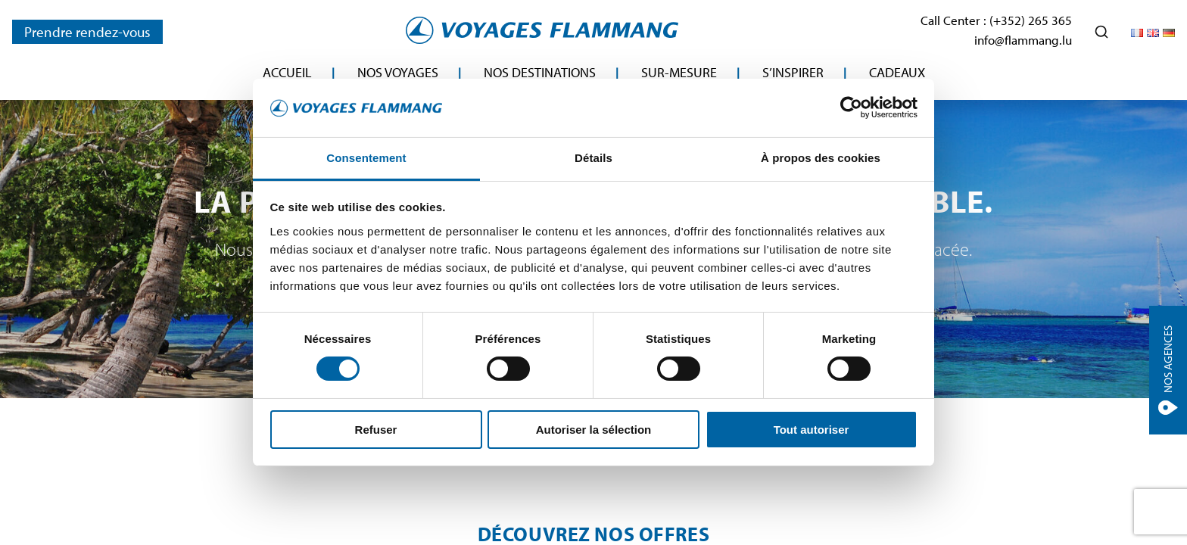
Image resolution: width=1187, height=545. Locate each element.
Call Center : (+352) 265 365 (996, 20)
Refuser (376, 429)
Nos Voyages (397, 72)
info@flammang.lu (1023, 40)
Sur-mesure (679, 72)
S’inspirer (793, 72)
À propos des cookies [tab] (820, 157)
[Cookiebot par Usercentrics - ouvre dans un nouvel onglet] (851, 107)
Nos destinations (540, 72)
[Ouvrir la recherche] (1101, 31)
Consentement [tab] (366, 157)
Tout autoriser (811, 429)
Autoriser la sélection (594, 429)
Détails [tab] (593, 157)
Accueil (287, 72)
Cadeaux (897, 72)
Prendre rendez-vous (87, 32)
